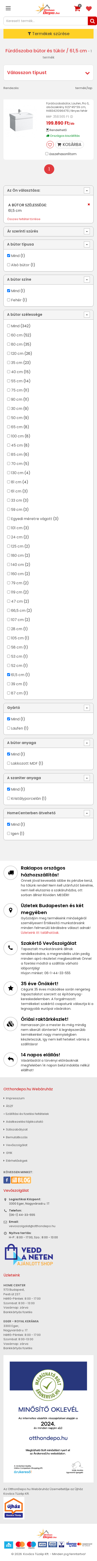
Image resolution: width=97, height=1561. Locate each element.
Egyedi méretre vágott (31, 518)
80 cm (17, 344)
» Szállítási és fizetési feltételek (26, 1114)
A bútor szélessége (24, 314)
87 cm (17, 693)
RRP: (49, 117)
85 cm (17, 454)
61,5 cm (17, 674)
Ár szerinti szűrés (22, 231)
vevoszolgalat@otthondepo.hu (32, 1226)
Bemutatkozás (15, 1137)
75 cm (17, 390)
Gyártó (13, 707)
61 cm (16, 491)
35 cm (16, 362)
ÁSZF (8, 1106)
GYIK (7, 1153)
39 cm (16, 684)
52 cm (16, 665)
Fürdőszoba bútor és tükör (35, 51)
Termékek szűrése (48, 33)
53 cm (16, 656)
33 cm (16, 500)
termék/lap (83, 88)
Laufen (17, 728)
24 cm (17, 537)
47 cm (17, 601)
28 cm (16, 629)
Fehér (16, 300)
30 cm (16, 408)
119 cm (16, 592)
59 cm (16, 509)
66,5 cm (18, 610)
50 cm (17, 417)
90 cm (16, 399)
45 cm (17, 445)
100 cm (17, 436)
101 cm (17, 528)
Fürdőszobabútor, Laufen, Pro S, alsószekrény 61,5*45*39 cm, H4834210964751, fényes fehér (67, 107)
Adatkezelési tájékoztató (23, 1121)
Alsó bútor (20, 265)
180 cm (17, 555)
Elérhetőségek (15, 1160)
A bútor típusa (20, 244)
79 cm (16, 583)
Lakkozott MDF (24, 763)
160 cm (17, 573)
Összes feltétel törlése (23, 219)
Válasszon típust (27, 72)
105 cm (17, 638)
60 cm (17, 335)
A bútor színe (19, 279)
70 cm (17, 463)
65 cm (17, 427)
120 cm (17, 353)
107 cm (17, 619)
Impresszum (14, 1098)
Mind (15, 255)
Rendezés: (11, 88)
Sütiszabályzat (15, 1129)
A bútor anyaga (21, 742)
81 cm (16, 482)
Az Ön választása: (23, 190)
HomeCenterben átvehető (31, 813)
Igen (15, 833)
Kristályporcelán (26, 798)
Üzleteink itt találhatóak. (40, 932)
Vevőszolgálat (15, 1145)
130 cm (17, 473)
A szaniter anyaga (24, 777)
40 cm (17, 372)
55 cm (17, 381)
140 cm (17, 564)
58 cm (17, 647)
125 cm (17, 546)
